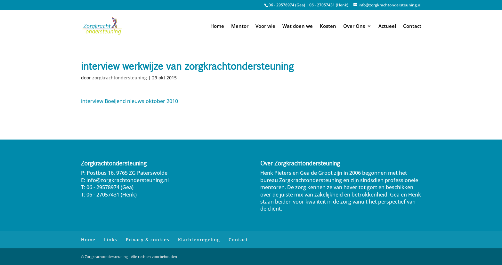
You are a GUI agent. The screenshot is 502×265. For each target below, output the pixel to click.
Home (217, 26)
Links (110, 240)
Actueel (387, 26)
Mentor (239, 26)
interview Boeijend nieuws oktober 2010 (129, 101)
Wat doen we (297, 26)
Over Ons (354, 26)
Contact (412, 26)
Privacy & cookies (147, 240)
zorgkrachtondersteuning (119, 78)
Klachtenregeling (199, 240)
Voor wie (265, 26)
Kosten (328, 26)
